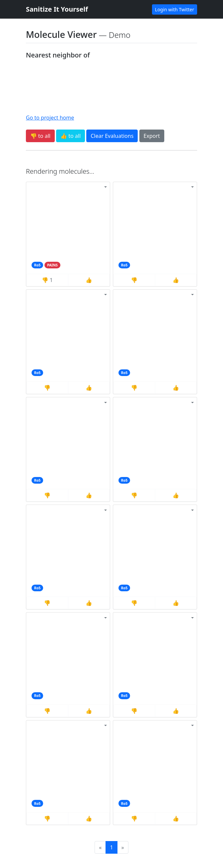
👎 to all (40, 136)
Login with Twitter (174, 9)
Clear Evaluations (112, 136)
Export (152, 136)
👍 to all (70, 136)
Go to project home (50, 117)
